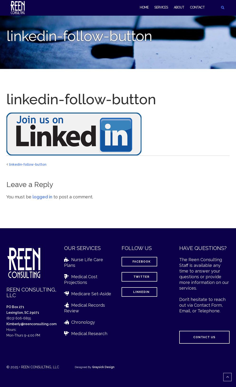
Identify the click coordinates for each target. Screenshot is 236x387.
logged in (42, 196)
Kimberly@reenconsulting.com (31, 324)
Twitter (139, 276)
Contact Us (204, 337)
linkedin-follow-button (27, 164)
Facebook (139, 261)
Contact (197, 7)
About (179, 7)
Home (144, 7)
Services (161, 7)
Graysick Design (103, 367)
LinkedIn (139, 292)
